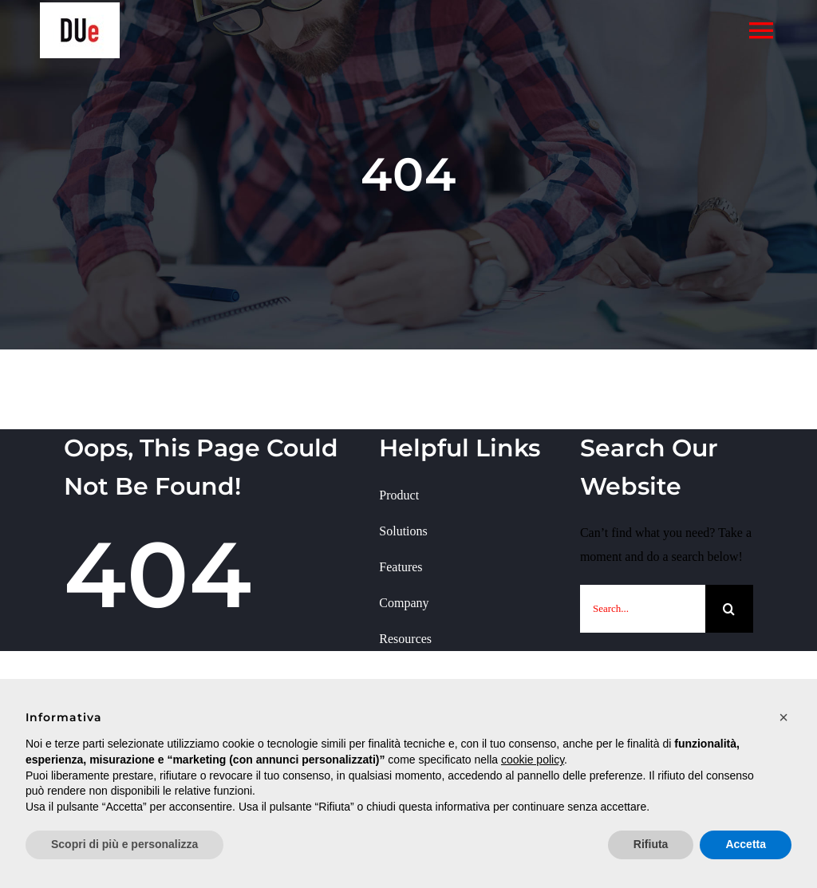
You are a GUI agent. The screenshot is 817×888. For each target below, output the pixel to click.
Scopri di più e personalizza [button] (124, 844)
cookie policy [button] (532, 759)
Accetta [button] (745, 844)
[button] (783, 717)
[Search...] (642, 609)
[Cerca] (729, 609)
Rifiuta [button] (651, 844)
